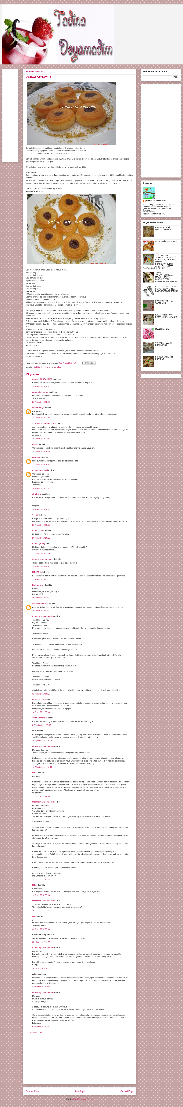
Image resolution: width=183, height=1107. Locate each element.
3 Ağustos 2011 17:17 (41, 725)
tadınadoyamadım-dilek (43, 616)
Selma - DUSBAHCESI (42, 379)
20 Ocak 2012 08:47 (41, 911)
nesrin (35, 444)
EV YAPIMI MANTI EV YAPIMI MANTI (164, 302)
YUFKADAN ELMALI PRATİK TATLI (163, 344)
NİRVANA (36, 572)
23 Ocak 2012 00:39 (41, 929)
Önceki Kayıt (127, 1091)
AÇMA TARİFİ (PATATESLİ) (166, 241)
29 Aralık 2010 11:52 (41, 598)
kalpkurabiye (38, 408)
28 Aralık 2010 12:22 (41, 402)
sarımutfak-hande (40, 392)
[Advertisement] (80, 1061)
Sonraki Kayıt (32, 1091)
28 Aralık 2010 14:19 (41, 439)
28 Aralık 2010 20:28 (41, 538)
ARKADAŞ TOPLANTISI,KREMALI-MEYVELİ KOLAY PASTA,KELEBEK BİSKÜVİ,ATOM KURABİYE (166, 277)
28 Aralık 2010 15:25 (41, 451)
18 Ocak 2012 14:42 (41, 879)
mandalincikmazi (40, 470)
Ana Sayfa (80, 1091)
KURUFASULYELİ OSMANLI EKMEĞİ (163, 228)
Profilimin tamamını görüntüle (154, 214)
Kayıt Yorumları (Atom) (83, 1099)
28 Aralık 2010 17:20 (41, 488)
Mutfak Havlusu (39, 699)
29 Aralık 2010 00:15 (41, 566)
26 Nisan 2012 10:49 (41, 968)
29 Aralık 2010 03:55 (41, 579)
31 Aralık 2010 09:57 (41, 694)
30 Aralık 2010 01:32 (41, 611)
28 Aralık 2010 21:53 (41, 553)
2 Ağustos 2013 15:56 (41, 987)
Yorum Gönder (35, 1032)
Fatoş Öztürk (38, 531)
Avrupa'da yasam (40, 603)
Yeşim (35, 515)
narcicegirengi (39, 543)
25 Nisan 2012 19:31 (41, 942)
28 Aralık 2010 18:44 (41, 509)
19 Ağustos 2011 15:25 (42, 741)
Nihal (34, 773)
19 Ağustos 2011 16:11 (42, 767)
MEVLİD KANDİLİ (162, 329)
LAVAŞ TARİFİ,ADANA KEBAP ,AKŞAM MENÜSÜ (166, 316)
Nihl (34, 916)
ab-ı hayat (36, 494)
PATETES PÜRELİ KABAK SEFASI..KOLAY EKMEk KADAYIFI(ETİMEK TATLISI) (166, 289)
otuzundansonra (39, 718)
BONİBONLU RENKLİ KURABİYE (164, 358)
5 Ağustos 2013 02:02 (41, 1027)
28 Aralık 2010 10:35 (41, 386)
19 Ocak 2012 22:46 (41, 895)
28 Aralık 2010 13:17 (41, 417)
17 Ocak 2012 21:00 (41, 796)
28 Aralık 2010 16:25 (41, 464)
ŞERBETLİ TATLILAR (43, 367)
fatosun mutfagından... (42, 559)
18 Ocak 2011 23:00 (41, 712)
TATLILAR (57, 367)
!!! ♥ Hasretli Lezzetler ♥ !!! (44, 423)
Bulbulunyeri (38, 585)
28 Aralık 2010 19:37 (41, 525)
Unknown (36, 457)
